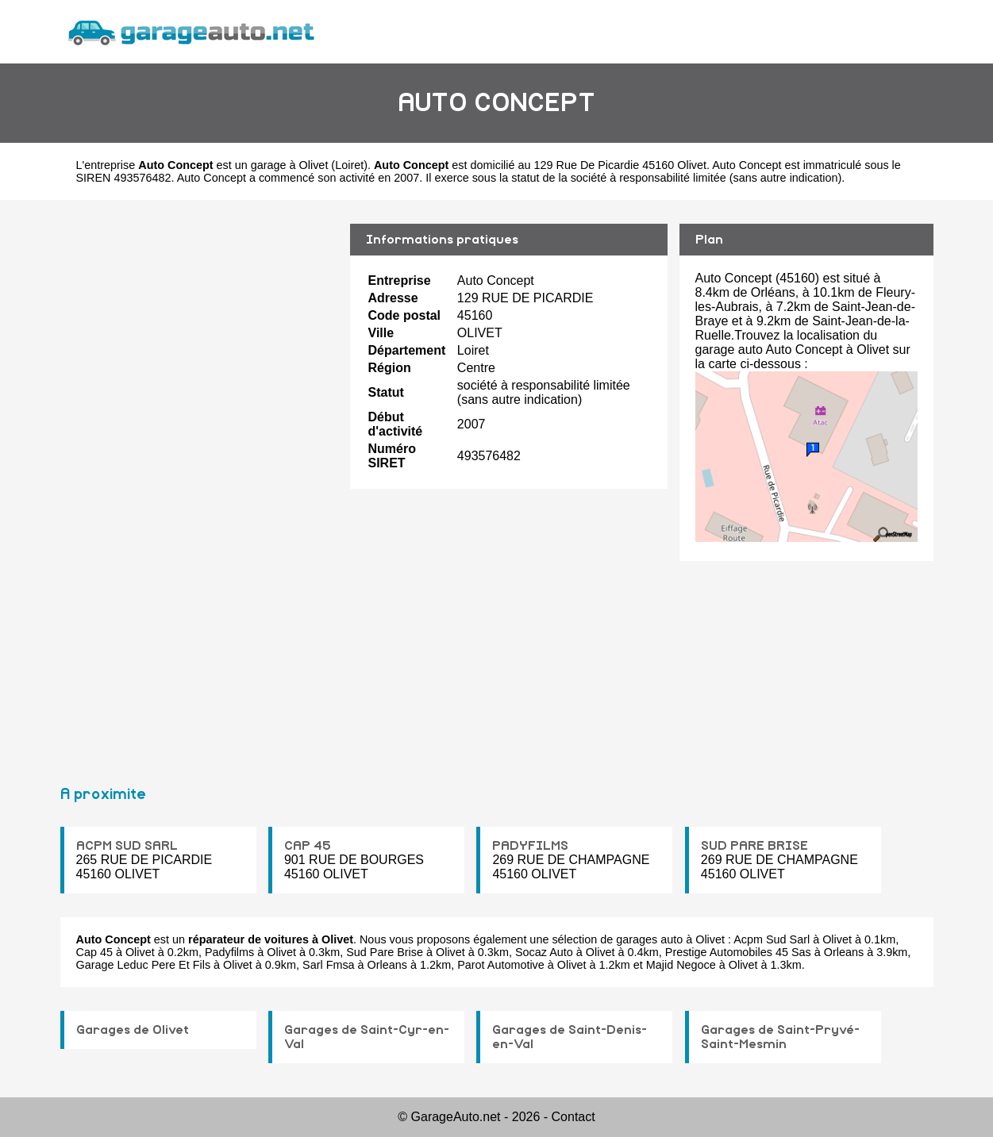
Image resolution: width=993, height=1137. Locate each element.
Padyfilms (229, 952)
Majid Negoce (681, 964)
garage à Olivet (290, 165)
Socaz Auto (544, 952)
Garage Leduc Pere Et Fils (143, 964)
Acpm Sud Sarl (771, 939)
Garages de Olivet (132, 1030)
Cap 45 (94, 952)
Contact (573, 1117)
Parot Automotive (501, 964)
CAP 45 (307, 845)
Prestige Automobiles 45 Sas (738, 952)
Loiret (349, 165)
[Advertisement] (199, 486)
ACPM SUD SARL (127, 845)
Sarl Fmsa (328, 964)
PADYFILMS (530, 845)
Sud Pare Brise (384, 952)
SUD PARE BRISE (754, 845)
